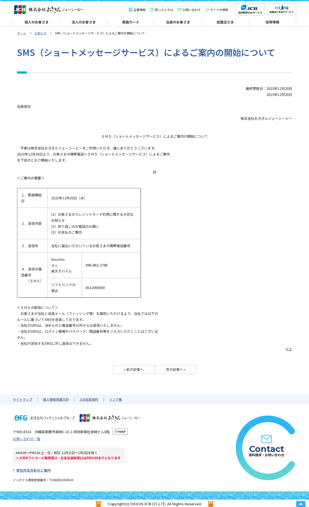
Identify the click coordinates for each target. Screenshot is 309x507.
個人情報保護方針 (56, 399)
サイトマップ (22, 399)
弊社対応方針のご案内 (33, 470)
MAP (122, 432)
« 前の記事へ (133, 369)
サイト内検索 (219, 10)
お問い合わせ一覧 (26, 438)
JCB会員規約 (89, 399)
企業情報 (140, 10)
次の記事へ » (176, 369)
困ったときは (164, 10)
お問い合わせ (192, 10)
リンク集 (115, 399)
